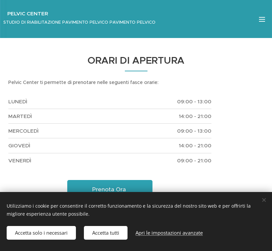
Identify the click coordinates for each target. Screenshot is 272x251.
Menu (262, 19)
